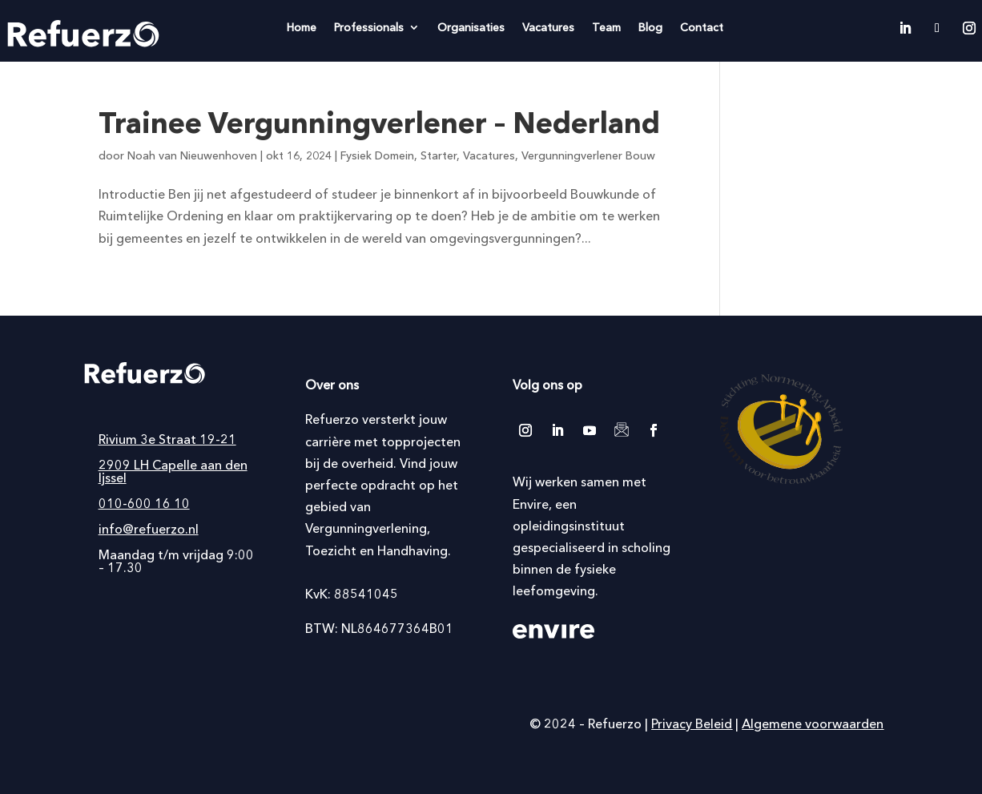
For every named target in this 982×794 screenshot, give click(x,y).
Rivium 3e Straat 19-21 (167, 439)
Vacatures (548, 28)
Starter (439, 155)
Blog (650, 28)
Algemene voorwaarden (812, 723)
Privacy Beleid (691, 723)
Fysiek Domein (377, 155)
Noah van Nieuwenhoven (192, 155)
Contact (701, 28)
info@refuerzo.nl (149, 529)
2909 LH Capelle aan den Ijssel (173, 471)
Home (301, 28)
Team (606, 28)
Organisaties (471, 28)
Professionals (369, 28)
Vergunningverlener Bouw (588, 155)
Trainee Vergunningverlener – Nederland (379, 122)
